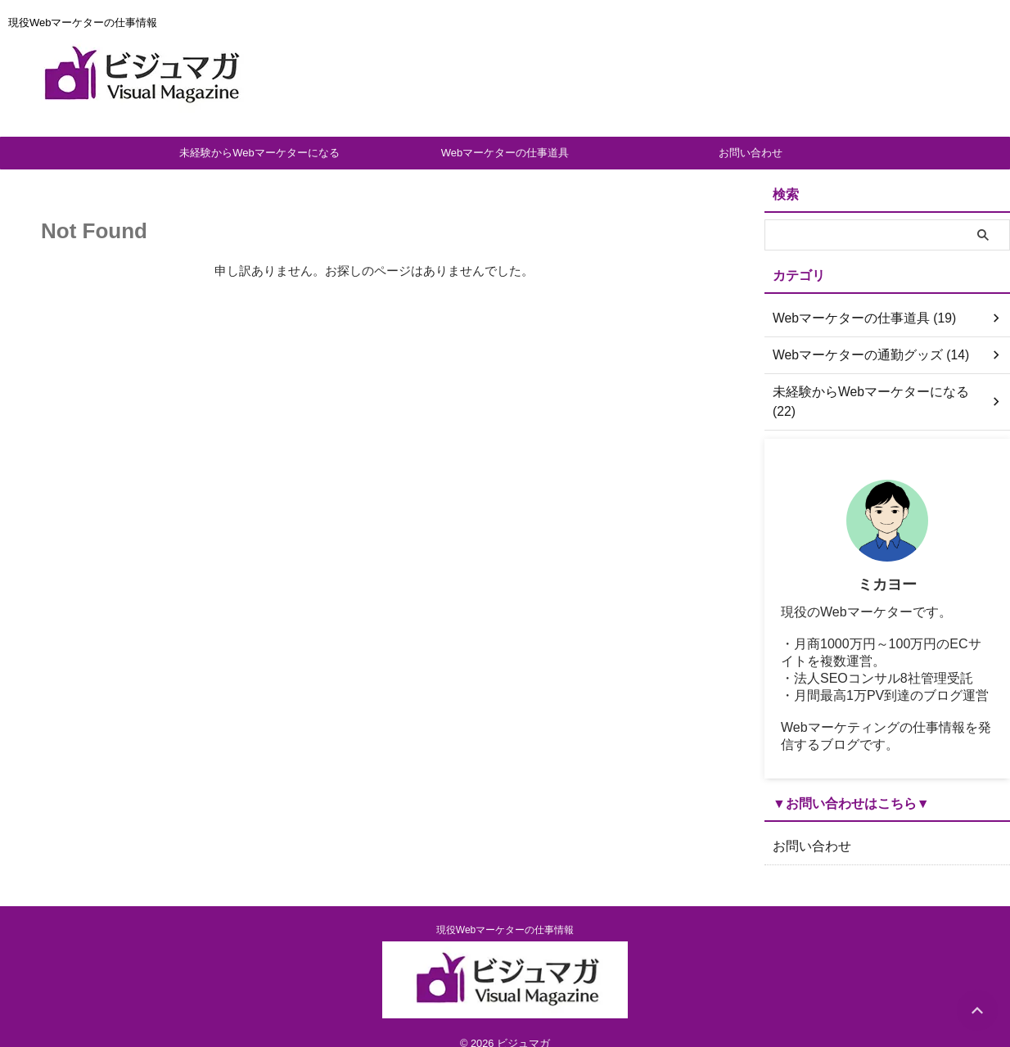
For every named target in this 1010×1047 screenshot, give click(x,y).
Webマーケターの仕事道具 (505, 153)
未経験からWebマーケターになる (259, 153)
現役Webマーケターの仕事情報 (505, 910)
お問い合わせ (750, 153)
